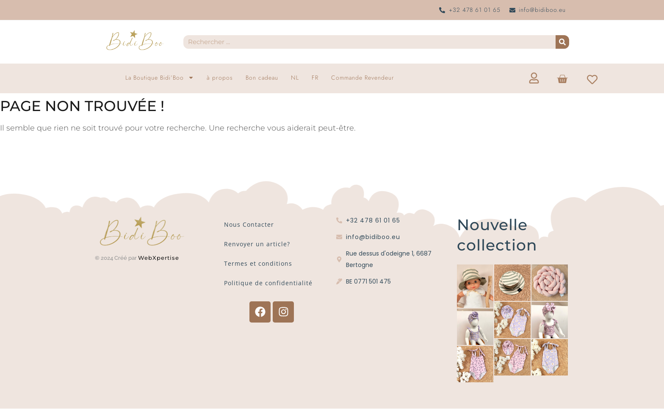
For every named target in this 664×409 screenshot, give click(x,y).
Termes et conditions (258, 263)
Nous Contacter (249, 224)
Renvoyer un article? (257, 244)
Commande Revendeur (362, 77)
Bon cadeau (262, 77)
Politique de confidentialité (268, 283)
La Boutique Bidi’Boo (159, 77)
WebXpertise (159, 257)
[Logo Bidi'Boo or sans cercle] (134, 40)
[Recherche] (562, 42)
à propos (220, 77)
